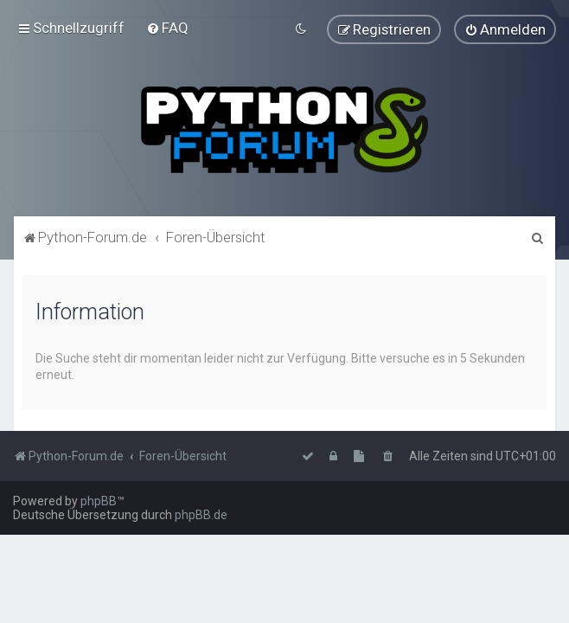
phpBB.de (201, 515)
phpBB (98, 501)
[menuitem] (167, 28)
